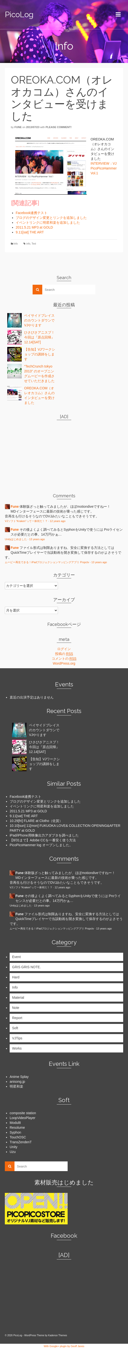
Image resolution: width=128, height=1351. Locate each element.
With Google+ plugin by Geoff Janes (64, 1346)
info (28, 243)
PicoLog (19, 14)
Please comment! (59, 127)
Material (18, 997)
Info (16, 243)
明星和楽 (16, 1086)
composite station (23, 1113)
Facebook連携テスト (31, 213)
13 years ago (37, 539)
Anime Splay (19, 1077)
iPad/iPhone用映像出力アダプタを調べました (44, 835)
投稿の (64, 654)
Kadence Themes (57, 1335)
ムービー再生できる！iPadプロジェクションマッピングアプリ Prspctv (47, 562)
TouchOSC (18, 1137)
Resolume (17, 1127)
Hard (15, 977)
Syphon (15, 1132)
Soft (15, 1028)
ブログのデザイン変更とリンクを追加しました (51, 218)
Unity (13, 1147)
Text (34, 243)
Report (17, 1018)
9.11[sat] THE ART (30, 232)
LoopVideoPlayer (22, 1118)
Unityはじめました (16, 539)
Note (15, 1008)
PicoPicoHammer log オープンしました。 (41, 845)
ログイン (64, 649)
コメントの (64, 659)
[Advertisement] (35, 454)
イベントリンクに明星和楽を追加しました (48, 222)
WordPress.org (64, 663)
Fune (18, 127)
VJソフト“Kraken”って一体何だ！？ (26, 521)
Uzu (13, 1152)
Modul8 (15, 1123)
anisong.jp (17, 1081)
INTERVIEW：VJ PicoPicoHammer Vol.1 (104, 168)
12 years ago (57, 521)
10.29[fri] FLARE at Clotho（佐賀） (36, 821)
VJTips (17, 1038)
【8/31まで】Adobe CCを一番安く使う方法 (43, 840)
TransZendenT (21, 1142)
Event (16, 957)
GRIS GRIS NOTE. (26, 967)
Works (16, 1048)
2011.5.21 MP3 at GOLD (34, 227)
